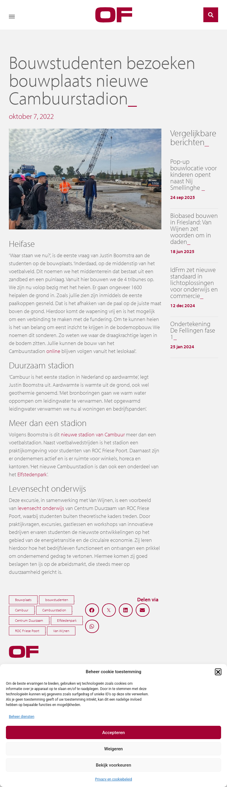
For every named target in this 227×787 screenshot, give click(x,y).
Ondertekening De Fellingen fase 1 (192, 330)
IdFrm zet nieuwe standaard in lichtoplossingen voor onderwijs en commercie (194, 282)
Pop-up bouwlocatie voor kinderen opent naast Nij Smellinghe (193, 174)
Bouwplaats (23, 599)
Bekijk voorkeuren (113, 765)
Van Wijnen (61, 631)
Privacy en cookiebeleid (113, 779)
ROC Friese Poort (27, 631)
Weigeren (113, 749)
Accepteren (113, 732)
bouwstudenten (56, 599)
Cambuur (21, 610)
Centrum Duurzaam (29, 620)
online (53, 351)
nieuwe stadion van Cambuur (93, 434)
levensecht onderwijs (41, 508)
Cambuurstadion (54, 610)
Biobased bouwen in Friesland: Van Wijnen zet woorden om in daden (194, 228)
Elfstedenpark (32, 474)
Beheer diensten (21, 717)
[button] (218, 672)
